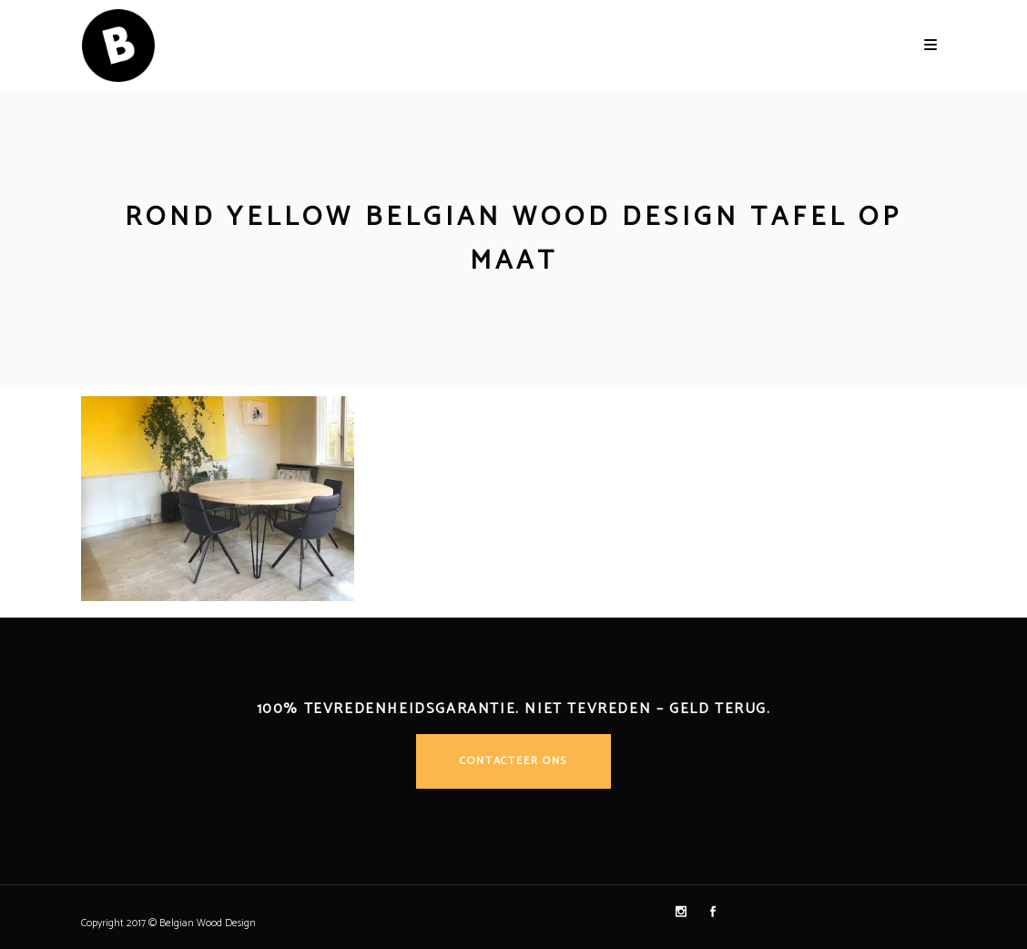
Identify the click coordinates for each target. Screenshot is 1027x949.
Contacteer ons (513, 761)
